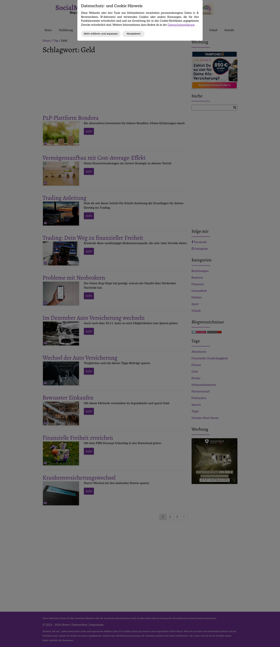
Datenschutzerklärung (181, 24)
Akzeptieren (134, 33)
